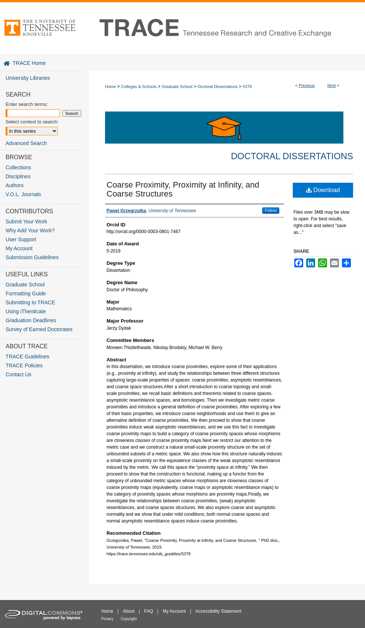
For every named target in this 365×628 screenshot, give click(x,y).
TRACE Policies (24, 365)
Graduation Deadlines (31, 320)
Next (331, 85)
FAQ (148, 611)
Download (323, 190)
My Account (19, 248)
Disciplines (18, 176)
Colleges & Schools (138, 86)
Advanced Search (26, 143)
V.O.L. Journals (23, 194)
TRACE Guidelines (28, 356)
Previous (307, 85)
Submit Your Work (26, 221)
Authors (14, 185)
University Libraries (28, 78)
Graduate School (177, 86)
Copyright (129, 619)
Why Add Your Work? (30, 230)
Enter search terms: (27, 104)
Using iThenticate (26, 311)
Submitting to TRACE (30, 302)
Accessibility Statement (218, 611)
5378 (247, 86)
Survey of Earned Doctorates (39, 329)
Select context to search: (32, 122)
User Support (21, 239)
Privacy (107, 619)
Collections (18, 167)
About (128, 611)
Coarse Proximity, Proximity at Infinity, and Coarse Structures (183, 189)
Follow (271, 210)
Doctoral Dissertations (217, 86)
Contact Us (18, 374)
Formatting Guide (26, 293)
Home (110, 86)
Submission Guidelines (32, 257)
